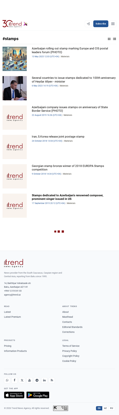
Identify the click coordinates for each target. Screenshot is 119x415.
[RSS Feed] (52, 380)
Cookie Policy (69, 361)
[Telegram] (37, 380)
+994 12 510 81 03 (12, 291)
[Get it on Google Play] (37, 395)
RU (111, 408)
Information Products (15, 351)
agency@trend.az (12, 294)
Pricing (7, 346)
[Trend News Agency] (13, 263)
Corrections (68, 332)
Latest (7, 312)
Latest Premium (12, 316)
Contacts (67, 322)
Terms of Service (70, 346)
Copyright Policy (70, 356)
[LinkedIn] (44, 380)
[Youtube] (29, 380)
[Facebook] (15, 380)
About (65, 312)
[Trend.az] (15, 24)
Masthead (67, 316)
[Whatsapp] (7, 380)
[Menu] (112, 23)
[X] (22, 380)
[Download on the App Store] (14, 395)
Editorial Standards (72, 327)
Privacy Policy (69, 351)
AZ (105, 408)
